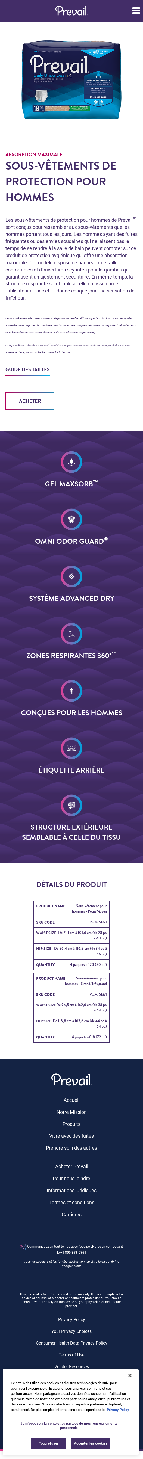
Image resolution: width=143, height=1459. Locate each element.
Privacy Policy (71, 1319)
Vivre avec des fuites (71, 1135)
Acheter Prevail (71, 1166)
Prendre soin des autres (71, 1147)
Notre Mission (72, 1112)
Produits (71, 1124)
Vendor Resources (71, 1366)
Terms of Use (71, 1354)
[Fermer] (130, 1375)
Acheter (30, 401)
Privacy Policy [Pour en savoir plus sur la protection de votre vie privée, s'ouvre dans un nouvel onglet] (118, 1409)
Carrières (72, 1214)
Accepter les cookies (91, 1443)
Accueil (71, 1100)
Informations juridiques (72, 1190)
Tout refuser (49, 1443)
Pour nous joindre (71, 1178)
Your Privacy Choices (71, 1331)
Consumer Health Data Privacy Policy (71, 1343)
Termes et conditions (71, 1202)
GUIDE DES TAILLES (27, 369)
